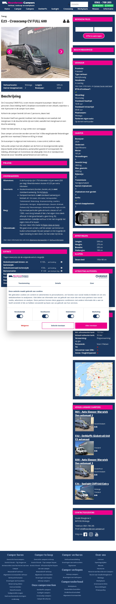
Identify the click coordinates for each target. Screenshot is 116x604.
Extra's (45, 192)
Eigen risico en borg (51, 225)
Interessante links (100, 584)
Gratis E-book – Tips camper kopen (43, 562)
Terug (4, 16)
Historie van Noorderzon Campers (100, 572)
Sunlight (55, 9)
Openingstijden (100, 562)
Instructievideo (15, 587)
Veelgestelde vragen (15, 593)
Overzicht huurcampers (15, 559)
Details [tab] (58, 283)
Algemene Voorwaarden (38, 240)
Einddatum (103, 25)
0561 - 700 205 (102, 2)
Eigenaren (72, 565)
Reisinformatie (15, 590)
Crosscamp (68, 9)
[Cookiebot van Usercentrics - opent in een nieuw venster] (97, 276)
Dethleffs (42, 9)
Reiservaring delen (15, 584)
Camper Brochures (44, 599)
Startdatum (84, 25)
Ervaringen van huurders (15, 581)
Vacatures (100, 569)
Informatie (108, 9)
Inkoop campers (44, 581)
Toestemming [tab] (24, 283)
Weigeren (25, 326)
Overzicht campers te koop (44, 559)
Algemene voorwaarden (44, 575)
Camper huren (17, 9)
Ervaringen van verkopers (72, 577)
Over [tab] (92, 283)
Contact (101, 559)
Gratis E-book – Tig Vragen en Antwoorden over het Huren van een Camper (15, 565)
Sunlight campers (43, 593)
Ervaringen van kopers (44, 578)
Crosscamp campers (44, 596)
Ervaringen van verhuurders (72, 562)
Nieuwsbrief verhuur (15, 572)
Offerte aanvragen (94, 36)
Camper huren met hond (103, 86)
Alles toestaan (91, 326)
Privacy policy (101, 590)
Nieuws (95, 9)
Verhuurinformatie (56, 240)
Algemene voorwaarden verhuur (15, 575)
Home (7, 9)
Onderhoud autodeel (72, 592)
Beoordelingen (100, 587)
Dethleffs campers (44, 590)
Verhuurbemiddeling (72, 559)
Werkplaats (99, 6)
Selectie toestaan (58, 326)
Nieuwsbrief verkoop (43, 572)
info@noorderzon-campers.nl (92, 529)
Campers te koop (30, 9)
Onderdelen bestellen (72, 589)
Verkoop (110, 6)
